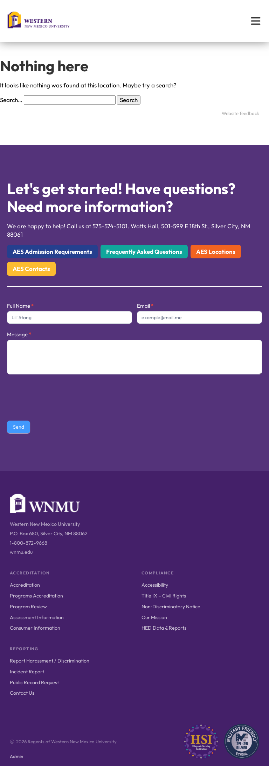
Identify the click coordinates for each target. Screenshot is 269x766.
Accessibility (155, 585)
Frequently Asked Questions (144, 251)
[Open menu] (255, 21)
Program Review (28, 606)
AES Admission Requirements (52, 251)
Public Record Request (34, 682)
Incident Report (27, 671)
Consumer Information (35, 628)
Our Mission (154, 617)
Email (145, 305)
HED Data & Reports (164, 628)
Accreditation (25, 585)
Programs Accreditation (36, 596)
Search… (11, 99)
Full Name (20, 305)
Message (19, 334)
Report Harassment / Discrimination (49, 661)
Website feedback (240, 113)
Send (18, 427)
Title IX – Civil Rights (164, 596)
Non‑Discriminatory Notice (171, 606)
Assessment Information (37, 617)
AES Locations (215, 251)
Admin (16, 756)
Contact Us (22, 693)
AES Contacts (31, 268)
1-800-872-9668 (28, 543)
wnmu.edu (21, 552)
